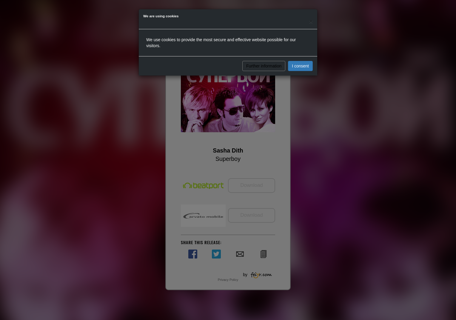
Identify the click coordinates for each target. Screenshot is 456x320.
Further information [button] (263, 66)
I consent (300, 66)
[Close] (311, 21)
